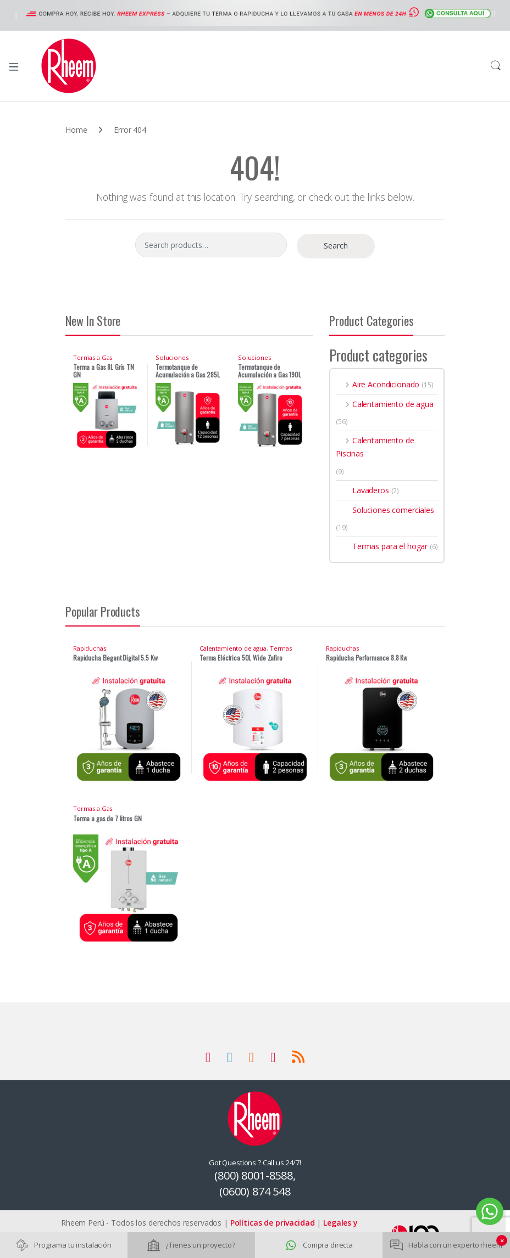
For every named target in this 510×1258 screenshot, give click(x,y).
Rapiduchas (89, 648)
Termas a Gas (92, 357)
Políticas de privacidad (272, 1222)
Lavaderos (362, 490)
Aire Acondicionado (377, 384)
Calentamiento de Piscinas (375, 447)
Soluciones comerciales (173, 360)
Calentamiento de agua (385, 404)
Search (496, 66)
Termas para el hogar (382, 546)
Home (76, 130)
